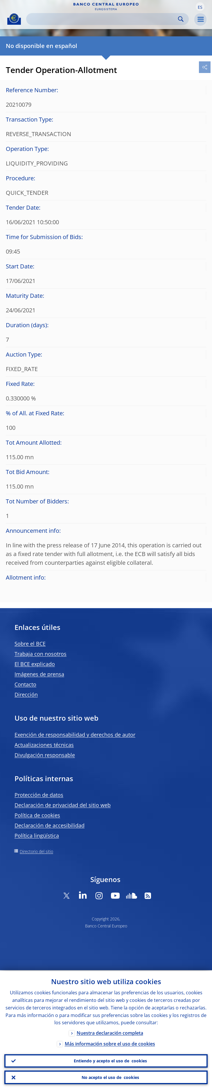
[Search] (103, 19)
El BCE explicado (35, 663)
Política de (37, 815)
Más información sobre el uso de (110, 1043)
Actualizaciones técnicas (44, 744)
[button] (200, 6)
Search (181, 19)
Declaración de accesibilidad (50, 825)
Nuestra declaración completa (110, 1032)
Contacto (25, 684)
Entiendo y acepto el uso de (110, 1060)
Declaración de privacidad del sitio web (63, 805)
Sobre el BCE (30, 643)
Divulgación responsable (45, 754)
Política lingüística (37, 835)
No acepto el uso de (110, 1077)
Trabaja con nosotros (41, 653)
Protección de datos (39, 794)
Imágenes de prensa (39, 674)
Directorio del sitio (36, 851)
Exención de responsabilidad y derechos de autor (75, 734)
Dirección (26, 694)
